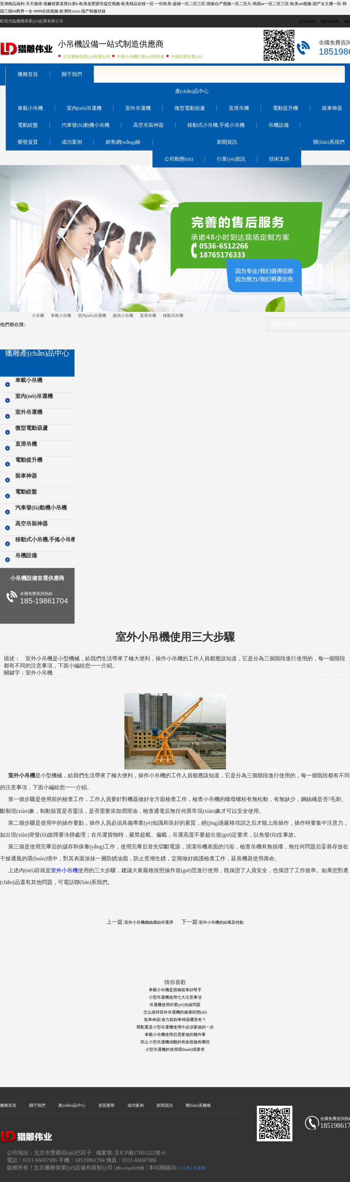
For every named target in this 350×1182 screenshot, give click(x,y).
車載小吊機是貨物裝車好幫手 (175, 989)
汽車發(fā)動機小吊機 (86, 125)
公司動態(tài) (178, 159)
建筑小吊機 (123, 315)
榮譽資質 (28, 142)
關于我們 (72, 74)
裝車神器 (26, 476)
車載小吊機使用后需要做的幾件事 (175, 1034)
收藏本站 (307, 22)
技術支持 (279, 159)
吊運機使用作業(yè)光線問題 (175, 1004)
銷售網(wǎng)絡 (123, 142)
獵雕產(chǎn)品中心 (37, 353)
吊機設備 (278, 125)
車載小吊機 (30, 108)
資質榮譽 (106, 1105)
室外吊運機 (138, 108)
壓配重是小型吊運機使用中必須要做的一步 (175, 1027)
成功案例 (72, 142)
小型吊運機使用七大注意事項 (175, 997)
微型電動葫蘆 (189, 108)
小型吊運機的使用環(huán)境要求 (175, 1049)
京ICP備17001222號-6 (139, 1153)
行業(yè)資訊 (231, 159)
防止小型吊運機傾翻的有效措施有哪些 (175, 1042)
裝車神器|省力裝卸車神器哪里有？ (175, 1019)
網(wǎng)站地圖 (130, 1168)
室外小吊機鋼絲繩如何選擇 (148, 922)
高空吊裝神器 (148, 125)
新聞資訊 (227, 142)
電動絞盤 (28, 125)
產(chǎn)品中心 (192, 91)
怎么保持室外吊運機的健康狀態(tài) (175, 1012)
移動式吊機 (173, 315)
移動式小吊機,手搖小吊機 (216, 125)
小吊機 (38, 315)
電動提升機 (285, 108)
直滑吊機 (239, 108)
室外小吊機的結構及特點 (221, 922)
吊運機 (199, 1168)
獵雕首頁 (28, 74)
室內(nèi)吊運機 (84, 108)
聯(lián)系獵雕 (198, 1105)
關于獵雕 (330, 22)
